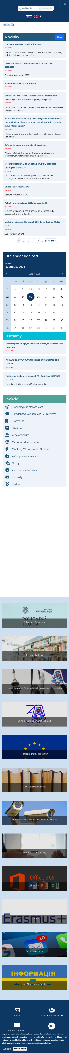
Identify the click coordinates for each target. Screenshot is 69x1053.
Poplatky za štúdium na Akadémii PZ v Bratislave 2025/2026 (33, 376)
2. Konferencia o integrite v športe (20, 83)
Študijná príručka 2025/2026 (18, 187)
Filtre (59, 37)
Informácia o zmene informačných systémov (25, 145)
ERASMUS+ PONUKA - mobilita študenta (23, 44)
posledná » (50, 240)
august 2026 (35, 273)
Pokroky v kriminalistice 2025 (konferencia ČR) (26, 203)
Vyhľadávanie (45, 8)
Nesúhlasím (20, 1049)
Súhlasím (7, 1048)
